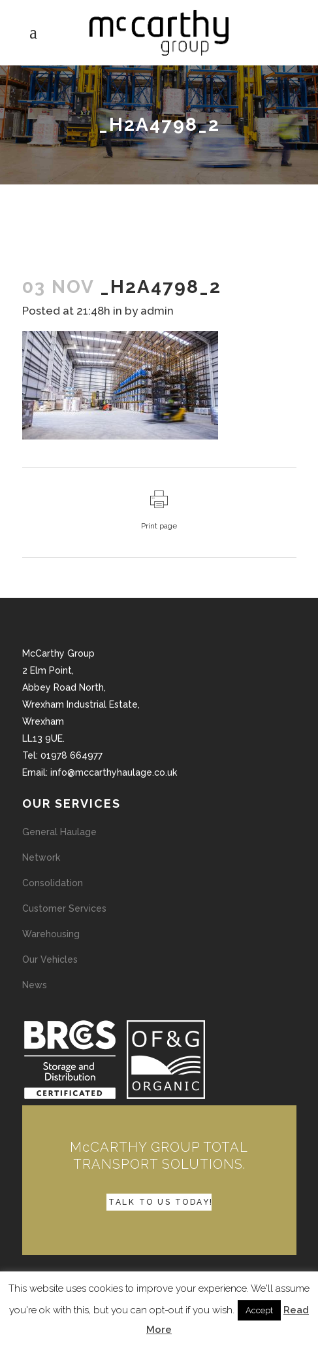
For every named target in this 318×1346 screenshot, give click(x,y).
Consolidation (52, 883)
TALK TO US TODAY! (160, 1202)
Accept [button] (259, 1310)
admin (157, 310)
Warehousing (51, 934)
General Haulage (59, 832)
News (34, 985)
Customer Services (64, 908)
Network (41, 857)
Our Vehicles (50, 959)
